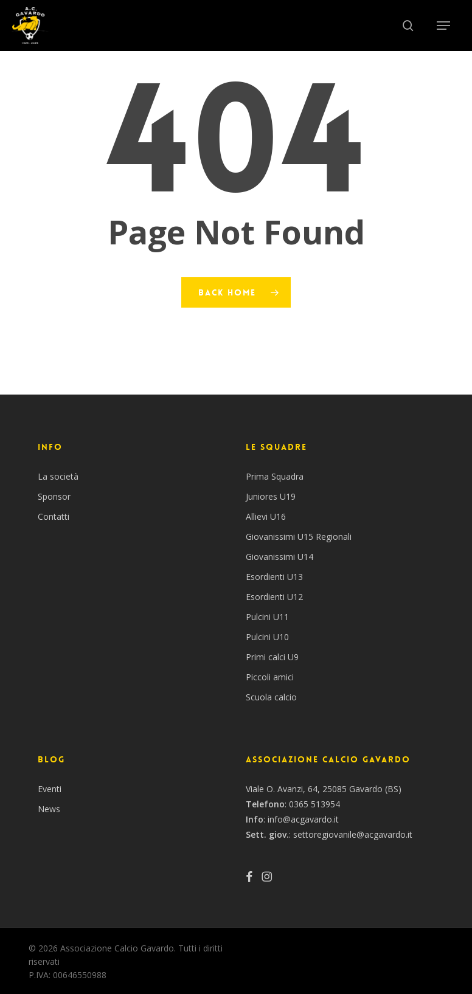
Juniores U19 (271, 496)
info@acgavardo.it (303, 819)
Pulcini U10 (267, 637)
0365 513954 (314, 804)
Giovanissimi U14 (279, 556)
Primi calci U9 (272, 657)
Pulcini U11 (267, 617)
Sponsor (54, 496)
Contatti (53, 516)
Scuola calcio (271, 697)
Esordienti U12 (274, 596)
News (49, 809)
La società (58, 476)
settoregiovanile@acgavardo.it (352, 834)
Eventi (49, 789)
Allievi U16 (266, 516)
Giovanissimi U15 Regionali (299, 536)
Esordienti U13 (274, 576)
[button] (443, 25)
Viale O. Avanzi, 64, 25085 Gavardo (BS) (323, 789)
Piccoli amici (270, 677)
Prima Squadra (275, 476)
